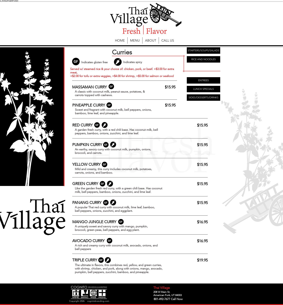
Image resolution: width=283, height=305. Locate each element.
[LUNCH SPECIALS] (203, 89)
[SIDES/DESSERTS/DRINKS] (203, 97)
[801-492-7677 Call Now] (168, 299)
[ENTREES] (203, 80)
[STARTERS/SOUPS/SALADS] (203, 50)
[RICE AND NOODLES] (203, 59)
